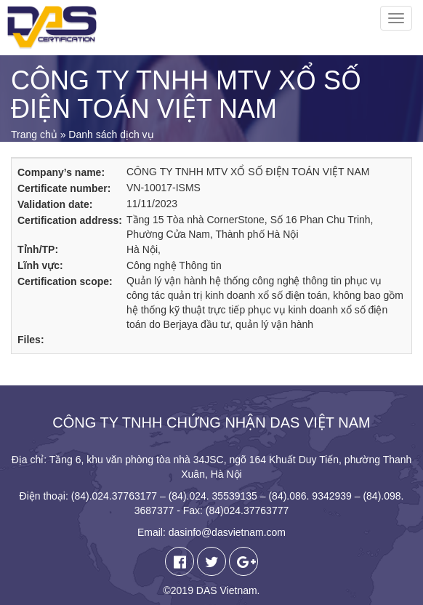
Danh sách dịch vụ (110, 134)
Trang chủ (34, 134)
